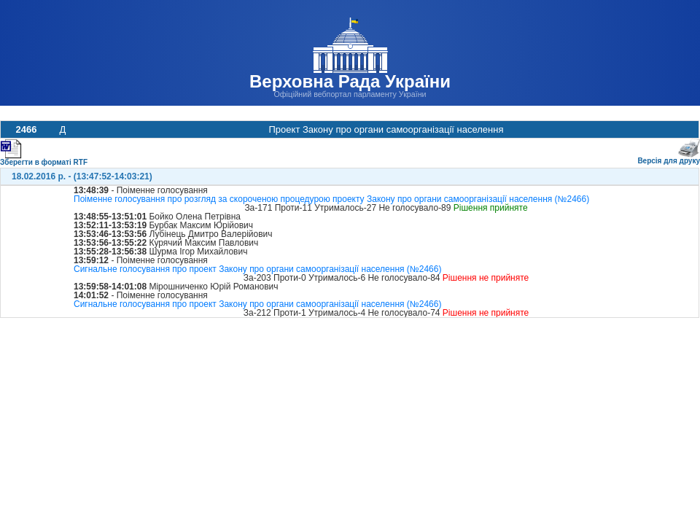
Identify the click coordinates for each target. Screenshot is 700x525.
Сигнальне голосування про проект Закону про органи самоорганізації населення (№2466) (257, 269)
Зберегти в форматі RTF (44, 159)
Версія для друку (668, 158)
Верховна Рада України (350, 81)
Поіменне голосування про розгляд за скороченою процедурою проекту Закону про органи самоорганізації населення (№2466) (331, 199)
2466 (26, 129)
